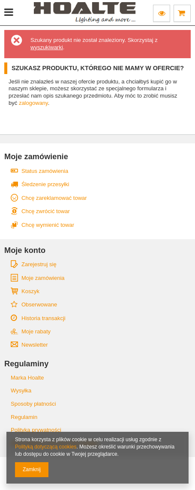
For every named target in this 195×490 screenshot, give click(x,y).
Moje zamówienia (43, 278)
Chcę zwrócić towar (45, 211)
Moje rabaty (36, 331)
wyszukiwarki (46, 47)
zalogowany (33, 103)
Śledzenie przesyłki (45, 184)
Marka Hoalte (27, 377)
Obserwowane (39, 304)
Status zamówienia (44, 171)
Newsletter (34, 345)
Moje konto (24, 250)
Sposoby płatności (33, 404)
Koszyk (30, 291)
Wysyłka (21, 390)
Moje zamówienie (36, 156)
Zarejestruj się (39, 264)
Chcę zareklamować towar (54, 198)
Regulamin (24, 417)
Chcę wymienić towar (47, 225)
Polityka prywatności (36, 430)
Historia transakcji (43, 318)
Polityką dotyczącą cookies (45, 447)
